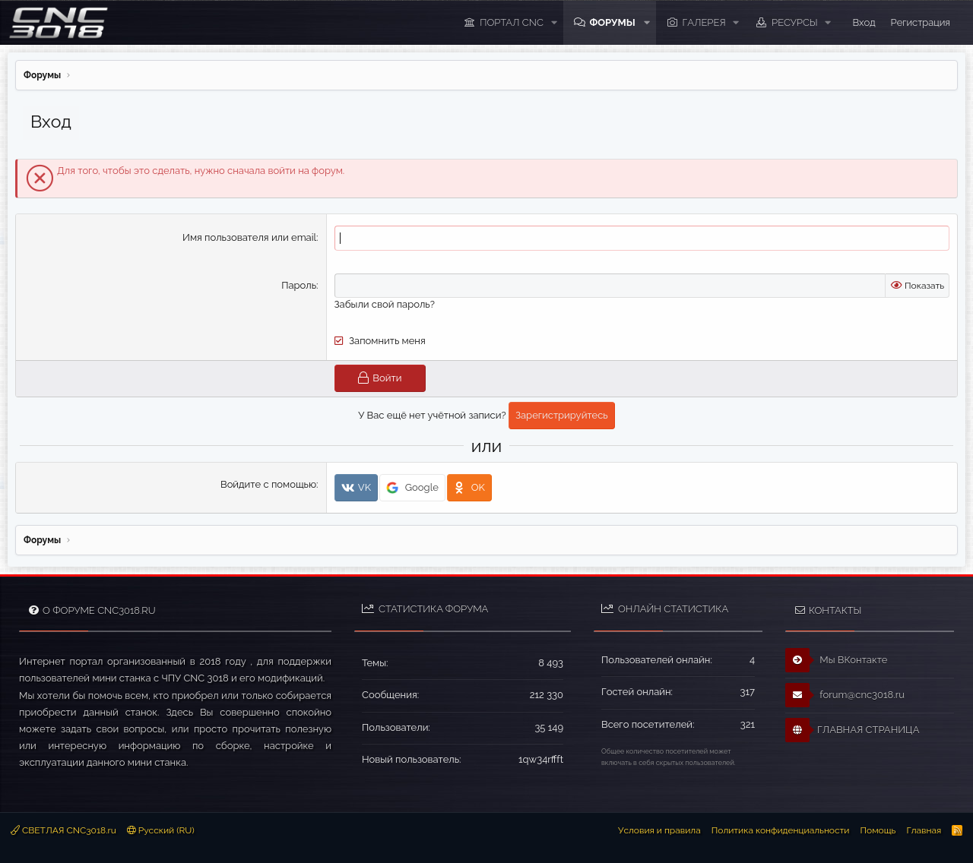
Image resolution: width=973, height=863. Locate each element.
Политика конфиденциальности (781, 829)
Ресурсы (795, 22)
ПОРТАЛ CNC (512, 22)
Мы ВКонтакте (836, 660)
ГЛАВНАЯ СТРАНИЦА (852, 730)
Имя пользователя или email (249, 237)
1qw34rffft (540, 758)
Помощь (877, 829)
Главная (923, 829)
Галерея (704, 22)
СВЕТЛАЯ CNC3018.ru (63, 829)
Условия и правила (659, 829)
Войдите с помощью (268, 484)
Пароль (298, 285)
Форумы (612, 22)
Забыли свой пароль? (384, 304)
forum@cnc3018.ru (845, 695)
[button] (553, 23)
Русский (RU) (161, 829)
